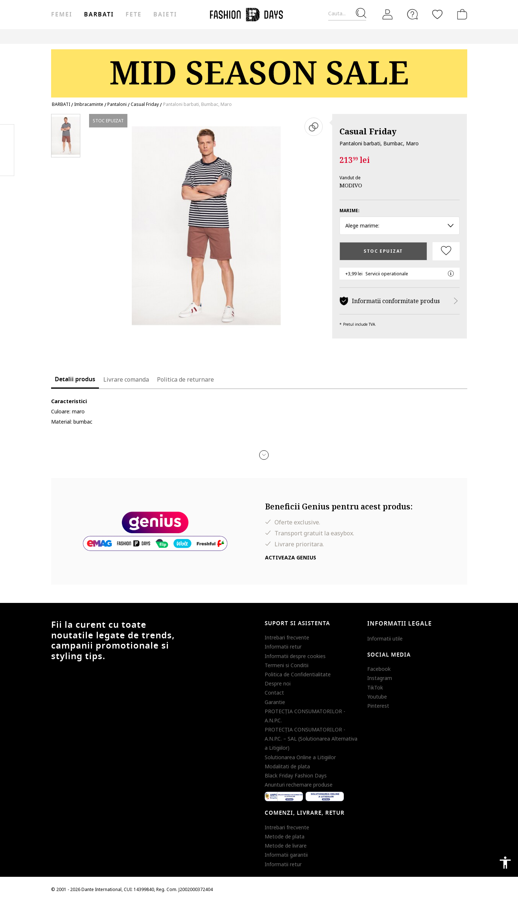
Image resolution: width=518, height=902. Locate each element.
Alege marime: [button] (399, 225)
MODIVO (350, 185)
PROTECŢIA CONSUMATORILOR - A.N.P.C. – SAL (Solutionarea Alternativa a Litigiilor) (311, 738)
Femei (61, 14)
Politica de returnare (185, 379)
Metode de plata (284, 836)
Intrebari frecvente (287, 637)
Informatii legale (399, 623)
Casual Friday (367, 131)
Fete (134, 14)
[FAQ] (412, 14)
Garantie (275, 702)
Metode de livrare (286, 845)
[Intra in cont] (388, 14)
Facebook (379, 668)
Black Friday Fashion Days (296, 775)
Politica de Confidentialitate (298, 674)
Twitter (7, 164)
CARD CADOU (398, 36)
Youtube (377, 696)
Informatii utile (385, 638)
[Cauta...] (347, 13)
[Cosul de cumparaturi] (460, 14)
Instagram (379, 677)
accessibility (505, 862)
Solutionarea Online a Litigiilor (300, 757)
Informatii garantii (286, 854)
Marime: (349, 210)
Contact (274, 692)
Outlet (297, 36)
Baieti (165, 14)
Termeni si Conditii (286, 665)
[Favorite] (437, 14)
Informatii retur (283, 646)
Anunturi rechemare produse (299, 784)
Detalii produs (75, 379)
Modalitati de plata (287, 766)
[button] (264, 455)
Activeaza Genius (290, 557)
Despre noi (278, 683)
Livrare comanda (126, 379)
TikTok (375, 687)
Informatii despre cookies (295, 656)
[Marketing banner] (259, 69)
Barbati (99, 14)
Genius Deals (331, 36)
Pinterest (378, 705)
